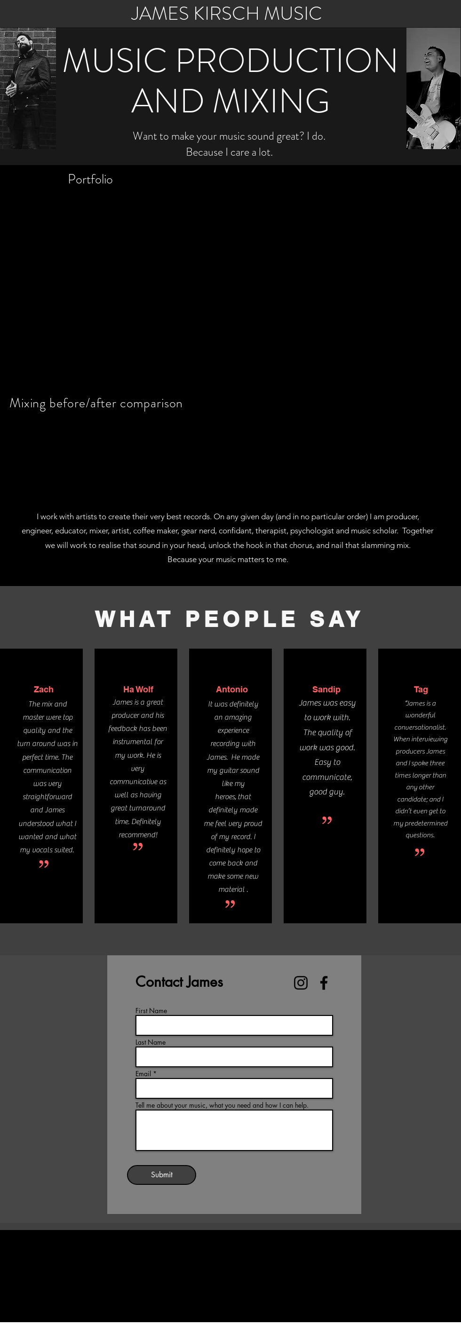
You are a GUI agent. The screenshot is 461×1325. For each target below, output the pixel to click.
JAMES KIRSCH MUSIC (227, 13)
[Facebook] (324, 983)
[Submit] (161, 1175)
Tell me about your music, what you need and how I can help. (222, 1105)
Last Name (150, 1042)
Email (143, 1074)
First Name (151, 1011)
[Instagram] (301, 983)
